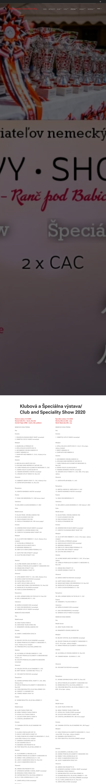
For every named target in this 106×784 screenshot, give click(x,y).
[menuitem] (50, 8)
